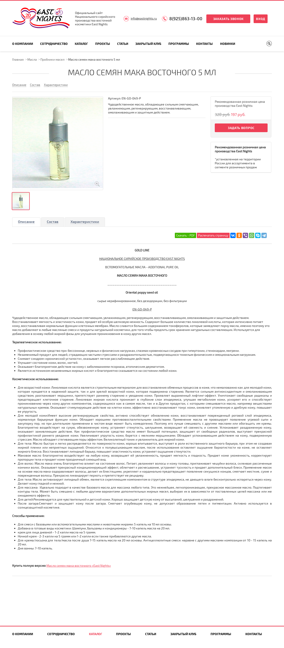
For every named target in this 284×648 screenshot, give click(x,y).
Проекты (102, 44)
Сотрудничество (54, 44)
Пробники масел (52, 59)
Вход (260, 19)
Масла (32, 59)
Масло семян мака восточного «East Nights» (78, 565)
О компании (22, 44)
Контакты (204, 44)
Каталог (81, 44)
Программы (178, 44)
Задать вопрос (241, 128)
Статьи (122, 44)
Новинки (227, 44)
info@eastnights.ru (144, 18)
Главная (18, 59)
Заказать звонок (228, 19)
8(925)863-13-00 (185, 18)
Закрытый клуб (148, 44)
